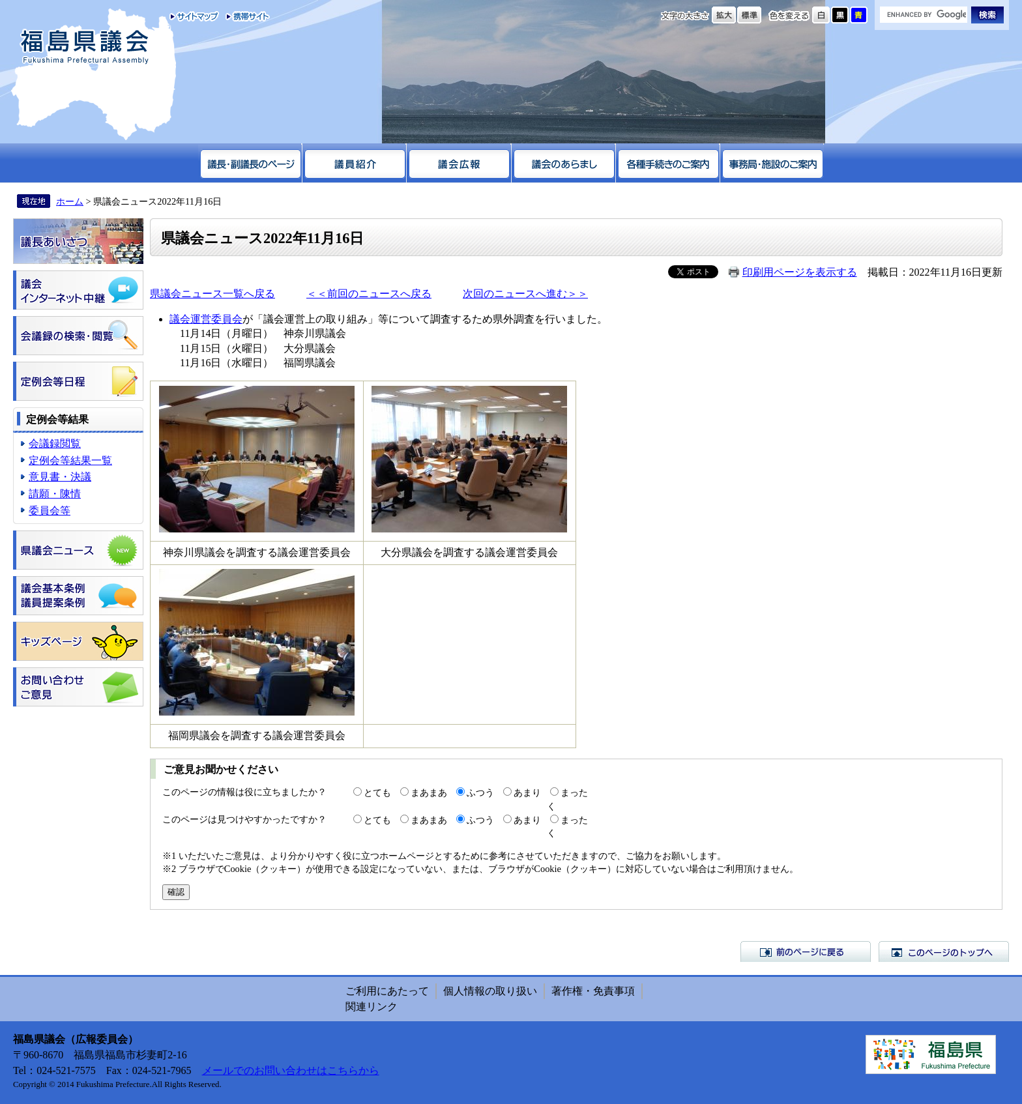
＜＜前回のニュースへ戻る (368, 293)
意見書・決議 (60, 476)
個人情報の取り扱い (490, 990)
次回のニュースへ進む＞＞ (525, 293)
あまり (527, 792)
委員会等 (49, 510)
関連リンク (371, 1006)
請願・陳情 (55, 493)
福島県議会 (85, 47)
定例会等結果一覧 (70, 460)
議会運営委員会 (205, 319)
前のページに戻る (805, 951)
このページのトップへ (944, 951)
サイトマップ (194, 16)
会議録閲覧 (55, 443)
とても (377, 792)
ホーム (69, 201)
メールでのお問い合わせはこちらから (290, 1070)
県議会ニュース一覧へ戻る (212, 293)
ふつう (480, 792)
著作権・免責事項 (593, 990)
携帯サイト (245, 16)
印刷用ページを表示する (799, 272)
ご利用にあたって (387, 990)
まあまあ (429, 792)
